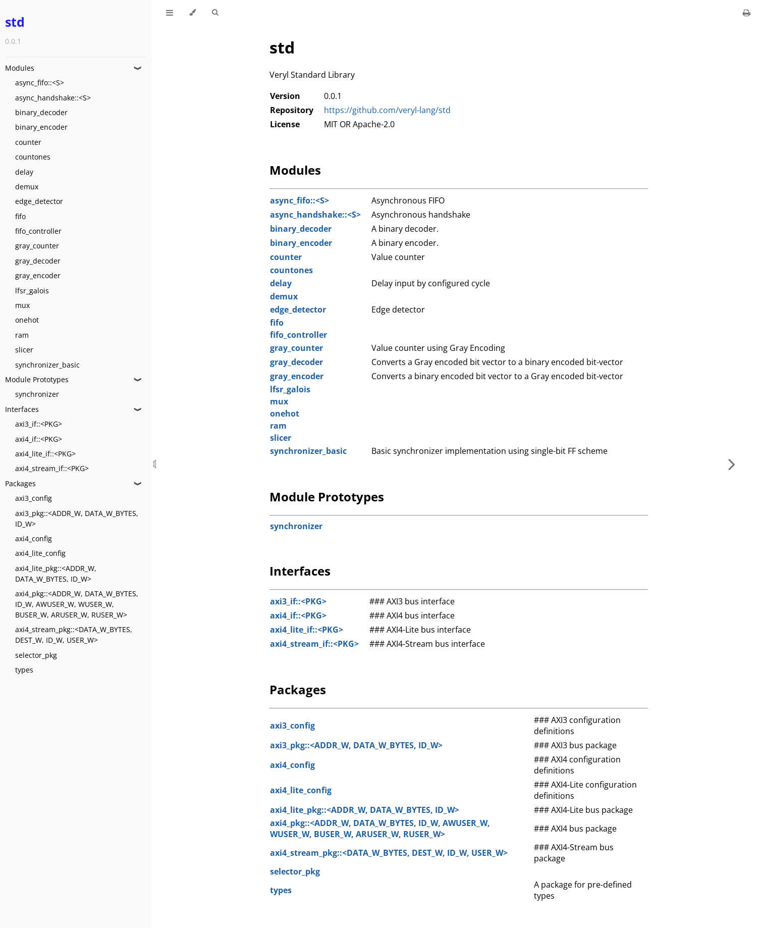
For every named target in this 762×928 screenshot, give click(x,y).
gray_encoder (38, 275)
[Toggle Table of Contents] (169, 12)
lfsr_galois (32, 290)
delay (24, 172)
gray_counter (37, 245)
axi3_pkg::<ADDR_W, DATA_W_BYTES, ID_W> (76, 518)
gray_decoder (38, 261)
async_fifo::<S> (39, 82)
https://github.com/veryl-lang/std (387, 110)
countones (32, 157)
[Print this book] (746, 12)
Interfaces (22, 409)
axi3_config (33, 498)
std (15, 21)
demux (26, 186)
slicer (24, 349)
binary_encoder (41, 127)
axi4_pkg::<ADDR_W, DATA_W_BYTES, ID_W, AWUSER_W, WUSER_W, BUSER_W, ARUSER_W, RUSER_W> (76, 604)
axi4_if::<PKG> (38, 439)
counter (28, 142)
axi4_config (33, 538)
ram (22, 335)
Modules (19, 68)
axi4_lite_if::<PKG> (45, 453)
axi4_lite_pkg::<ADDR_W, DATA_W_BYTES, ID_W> (55, 573)
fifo (20, 216)
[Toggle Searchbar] (215, 12)
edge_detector (39, 201)
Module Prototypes (37, 379)
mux (22, 305)
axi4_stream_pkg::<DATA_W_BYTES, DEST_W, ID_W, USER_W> (73, 635)
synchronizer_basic (47, 365)
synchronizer (37, 394)
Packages (20, 483)
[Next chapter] (731, 464)
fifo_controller (38, 231)
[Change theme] (192, 12)
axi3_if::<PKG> (38, 424)
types (24, 670)
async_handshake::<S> (53, 97)
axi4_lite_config (40, 553)
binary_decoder (41, 112)
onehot (27, 320)
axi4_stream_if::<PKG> (52, 468)
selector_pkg (36, 655)
